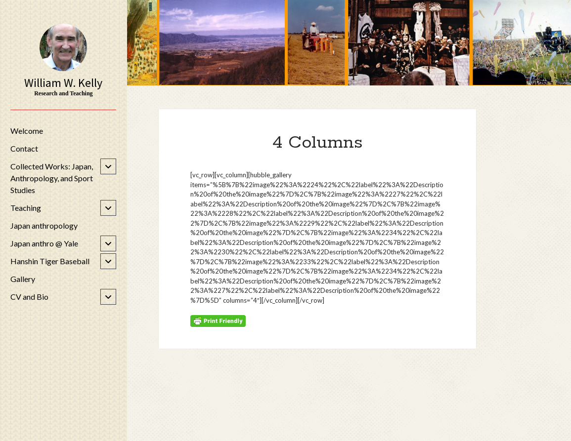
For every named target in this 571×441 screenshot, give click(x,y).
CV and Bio (29, 296)
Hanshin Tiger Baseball (49, 261)
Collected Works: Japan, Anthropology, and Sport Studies (51, 178)
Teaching (25, 207)
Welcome (26, 130)
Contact (24, 148)
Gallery (22, 278)
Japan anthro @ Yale (44, 243)
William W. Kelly (63, 82)
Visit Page (349, 42)
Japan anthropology (44, 225)
